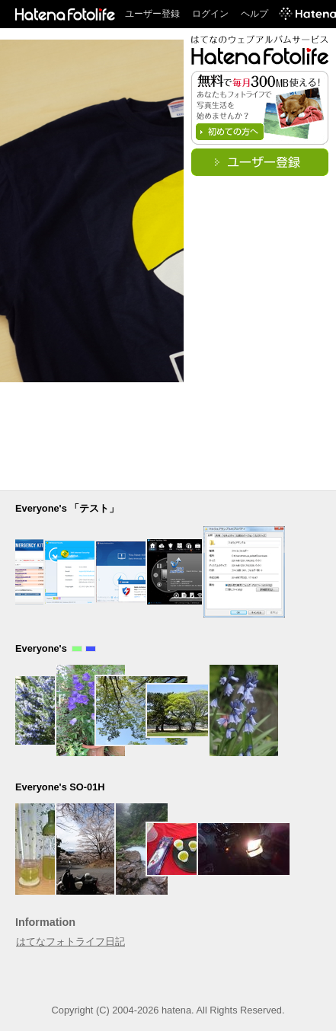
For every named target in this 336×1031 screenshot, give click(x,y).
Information (45, 922)
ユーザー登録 (152, 13)
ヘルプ (254, 13)
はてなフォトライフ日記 (70, 941)
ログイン (210, 13)
